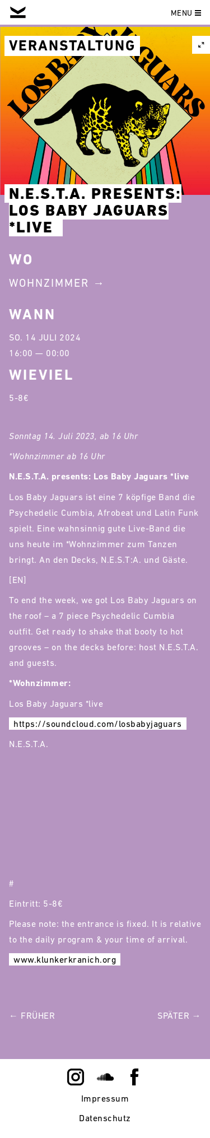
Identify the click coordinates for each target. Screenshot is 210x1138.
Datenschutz (105, 1118)
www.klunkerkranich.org (64, 959)
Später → (179, 1015)
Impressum (105, 1098)
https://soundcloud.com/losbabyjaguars (97, 724)
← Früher (32, 1015)
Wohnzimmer (49, 283)
